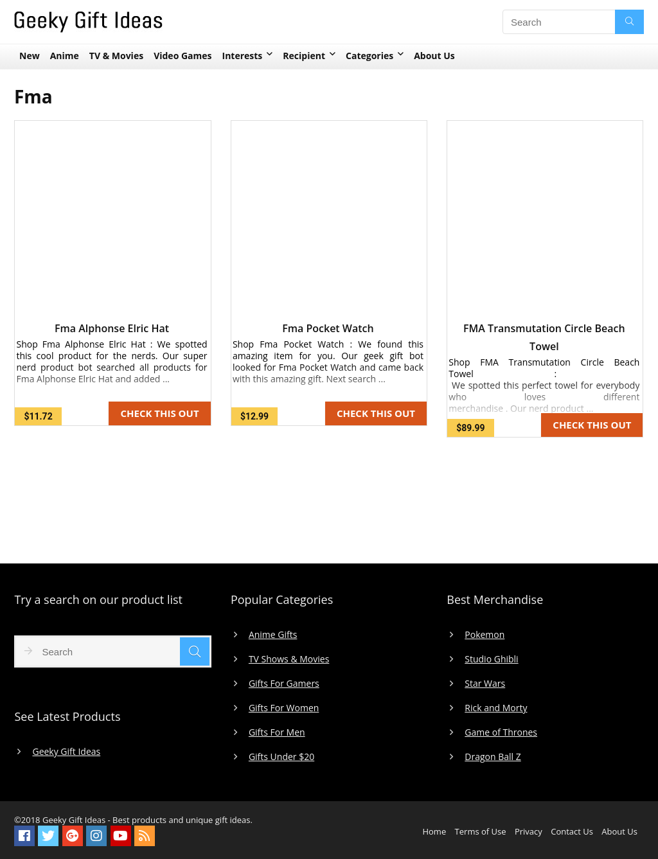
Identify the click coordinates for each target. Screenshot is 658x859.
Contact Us (572, 831)
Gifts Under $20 (281, 757)
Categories (369, 55)
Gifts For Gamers (284, 683)
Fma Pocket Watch (327, 328)
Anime (64, 55)
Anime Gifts (273, 635)
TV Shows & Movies (289, 659)
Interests (242, 55)
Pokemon (484, 635)
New (29, 55)
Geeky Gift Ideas (66, 751)
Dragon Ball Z (492, 757)
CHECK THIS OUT (159, 413)
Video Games (182, 55)
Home (434, 831)
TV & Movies (116, 55)
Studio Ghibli (491, 659)
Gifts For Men (277, 732)
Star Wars (485, 683)
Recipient (304, 55)
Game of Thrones (501, 732)
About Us (434, 55)
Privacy (528, 831)
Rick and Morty (496, 708)
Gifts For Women (284, 708)
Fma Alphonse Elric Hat (112, 328)
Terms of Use (480, 831)
